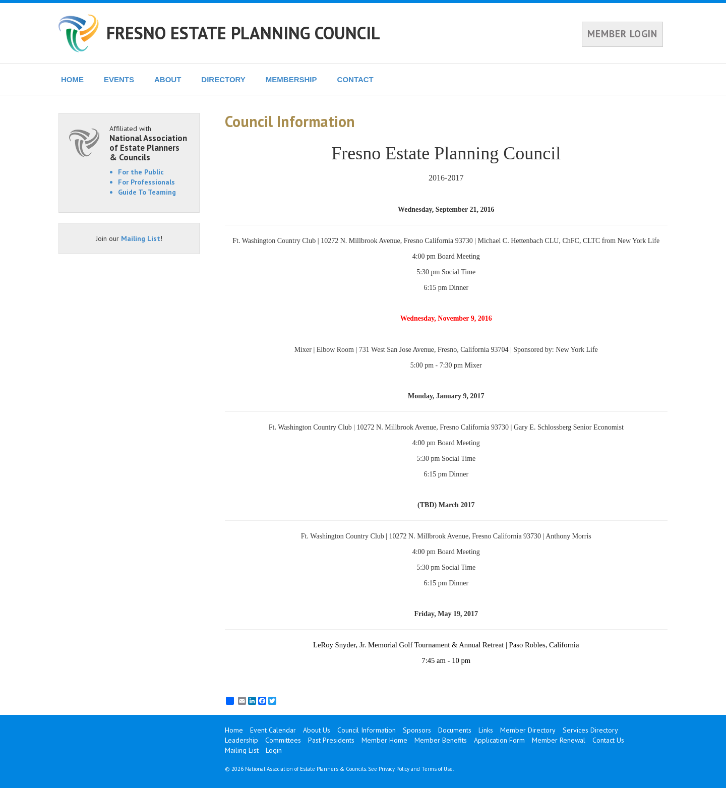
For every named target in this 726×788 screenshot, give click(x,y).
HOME (72, 79)
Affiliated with (149, 143)
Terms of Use (437, 768)
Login (274, 750)
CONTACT (355, 79)
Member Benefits (440, 740)
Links (485, 730)
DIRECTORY (223, 79)
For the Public (141, 171)
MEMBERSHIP (291, 79)
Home (234, 730)
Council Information (366, 730)
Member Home (384, 740)
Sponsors (417, 730)
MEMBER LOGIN (622, 34)
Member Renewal (558, 740)
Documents (454, 730)
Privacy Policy (394, 768)
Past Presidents (331, 740)
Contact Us (608, 740)
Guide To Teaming (147, 192)
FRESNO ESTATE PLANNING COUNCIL (243, 33)
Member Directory (528, 730)
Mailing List (140, 238)
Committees (283, 740)
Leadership (241, 740)
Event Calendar (273, 730)
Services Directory (590, 730)
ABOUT (167, 79)
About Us (316, 730)
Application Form (499, 740)
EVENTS (119, 79)
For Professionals (146, 182)
